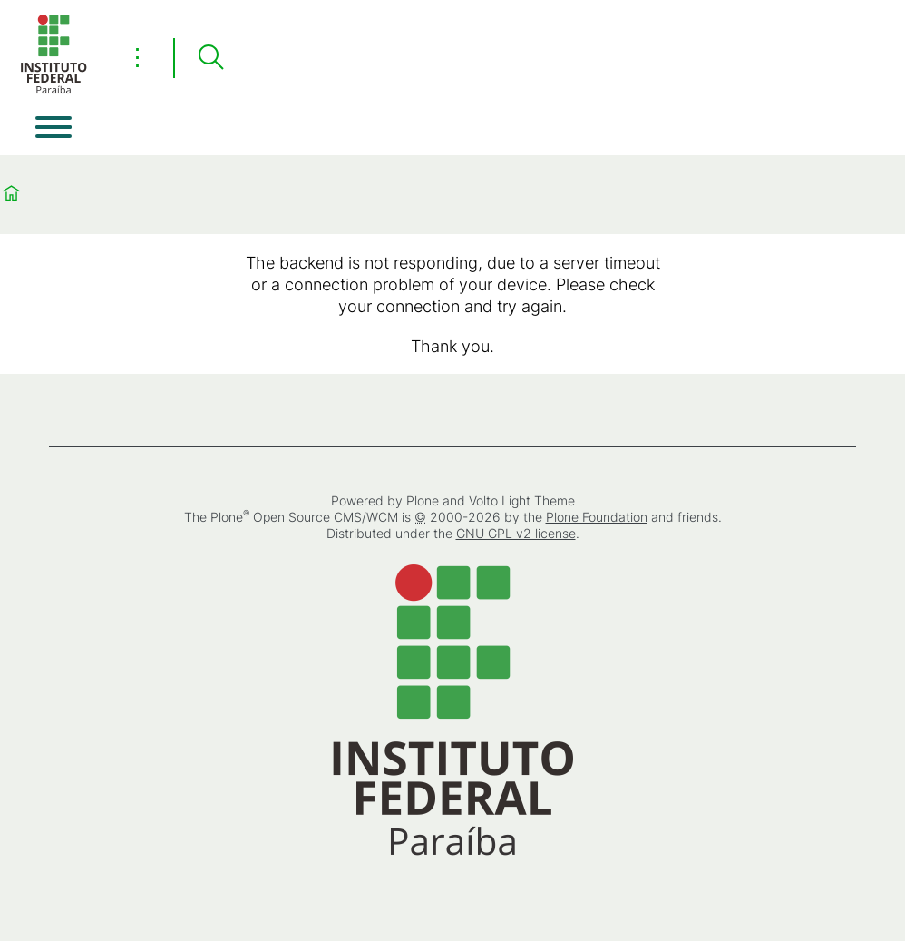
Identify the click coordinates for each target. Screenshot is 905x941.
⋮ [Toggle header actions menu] (137, 57)
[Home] (53, 90)
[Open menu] (53, 127)
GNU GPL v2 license (516, 533)
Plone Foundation (596, 516)
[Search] (210, 58)
